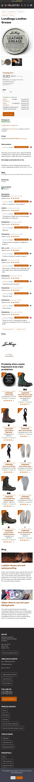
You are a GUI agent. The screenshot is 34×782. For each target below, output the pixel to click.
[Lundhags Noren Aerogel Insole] (25, 527)
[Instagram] (6, 693)
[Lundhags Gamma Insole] (25, 492)
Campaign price (8, 73)
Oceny (17, 1)
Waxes (12, 15)
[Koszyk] (28, 5)
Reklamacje (6, 715)
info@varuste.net (6, 664)
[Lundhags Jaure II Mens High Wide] (8, 425)
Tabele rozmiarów (7, 761)
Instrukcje (5, 719)
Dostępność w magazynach (9, 125)
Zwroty (4, 710)
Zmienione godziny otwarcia (10, 653)
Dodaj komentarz (21, 329)
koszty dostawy (20, 76)
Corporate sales (7, 679)
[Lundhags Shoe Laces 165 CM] (8, 459)
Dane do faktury (7, 683)
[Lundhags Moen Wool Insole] (25, 459)
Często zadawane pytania (9, 674)
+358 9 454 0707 (9, 661)
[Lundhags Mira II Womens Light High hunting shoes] (25, 389)
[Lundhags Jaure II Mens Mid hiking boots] (8, 527)
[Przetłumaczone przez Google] (7, 147)
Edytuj (13, 778)
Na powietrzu (12, 11)
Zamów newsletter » (9, 699)
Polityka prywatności (8, 747)
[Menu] (2, 5)
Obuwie (21, 11)
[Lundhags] (9, 348)
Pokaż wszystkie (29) (8, 329)
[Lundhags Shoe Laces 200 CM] (25, 425)
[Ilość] (6, 92)
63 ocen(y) (23, 139)
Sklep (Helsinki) (6, 100)
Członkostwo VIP (7, 742)
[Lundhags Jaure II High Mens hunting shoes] (8, 492)
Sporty (4, 11)
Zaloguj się (5, 738)
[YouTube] (10, 693)
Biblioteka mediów (7, 765)
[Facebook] (2, 693)
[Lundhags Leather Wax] (8, 389)
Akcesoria (5, 15)
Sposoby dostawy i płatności (10, 723)
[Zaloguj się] (25, 5)
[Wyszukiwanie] (22, 5)
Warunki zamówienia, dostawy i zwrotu (13, 728)
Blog (4, 757)
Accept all (19, 778)
